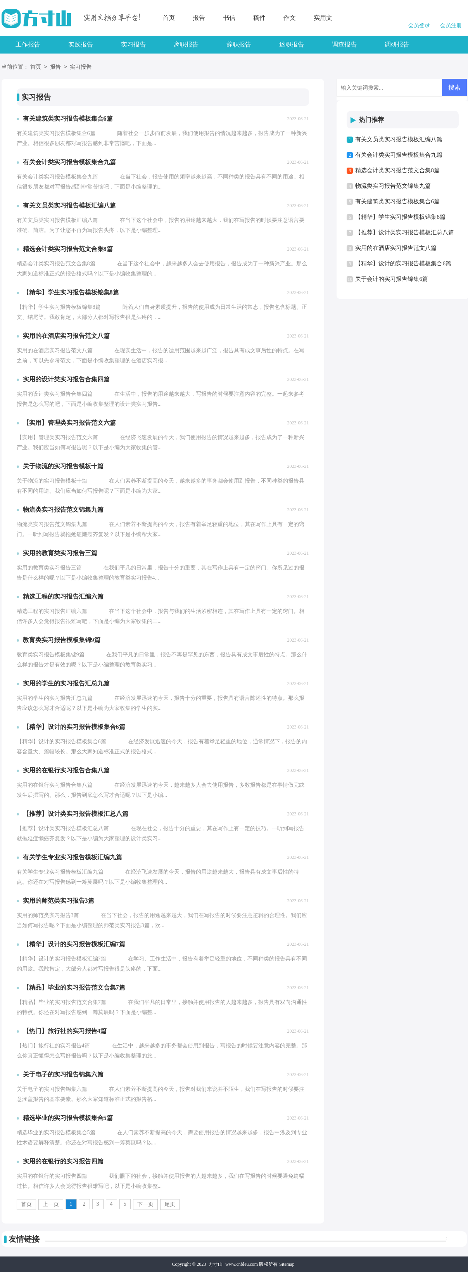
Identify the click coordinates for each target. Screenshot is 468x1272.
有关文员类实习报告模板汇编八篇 (398, 139)
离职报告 (186, 44)
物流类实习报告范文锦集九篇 (393, 186)
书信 (229, 17)
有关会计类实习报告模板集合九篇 (398, 155)
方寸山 (216, 1264)
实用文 (323, 17)
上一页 (51, 1204)
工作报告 (28, 44)
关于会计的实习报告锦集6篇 (391, 279)
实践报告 (80, 44)
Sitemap (286, 1264)
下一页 (145, 1204)
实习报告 (133, 44)
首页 (168, 17)
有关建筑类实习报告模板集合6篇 (397, 201)
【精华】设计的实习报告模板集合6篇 (403, 263)
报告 (199, 17)
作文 (289, 17)
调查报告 (344, 44)
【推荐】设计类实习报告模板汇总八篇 (404, 232)
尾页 (169, 1204)
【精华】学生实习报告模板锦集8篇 (400, 217)
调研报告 (397, 44)
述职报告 (291, 44)
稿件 (259, 17)
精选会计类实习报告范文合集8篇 (397, 170)
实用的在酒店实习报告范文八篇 (396, 248)
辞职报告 (238, 44)
